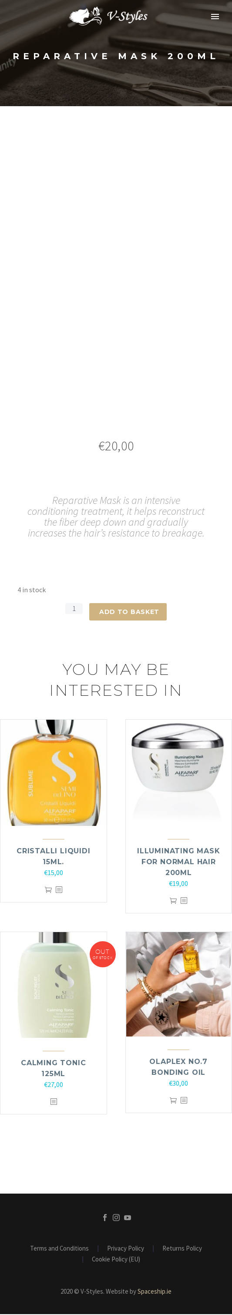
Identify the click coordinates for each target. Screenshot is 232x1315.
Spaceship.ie (154, 1292)
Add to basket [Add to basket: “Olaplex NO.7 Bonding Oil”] (173, 1101)
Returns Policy (182, 1249)
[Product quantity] (74, 609)
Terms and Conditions (59, 1249)
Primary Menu (215, 16)
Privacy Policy (125, 1249)
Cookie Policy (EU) (116, 1260)
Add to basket (129, 612)
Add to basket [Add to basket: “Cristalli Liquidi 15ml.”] (48, 891)
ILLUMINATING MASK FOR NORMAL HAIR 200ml (178, 863)
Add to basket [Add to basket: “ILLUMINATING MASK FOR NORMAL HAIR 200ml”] (173, 901)
